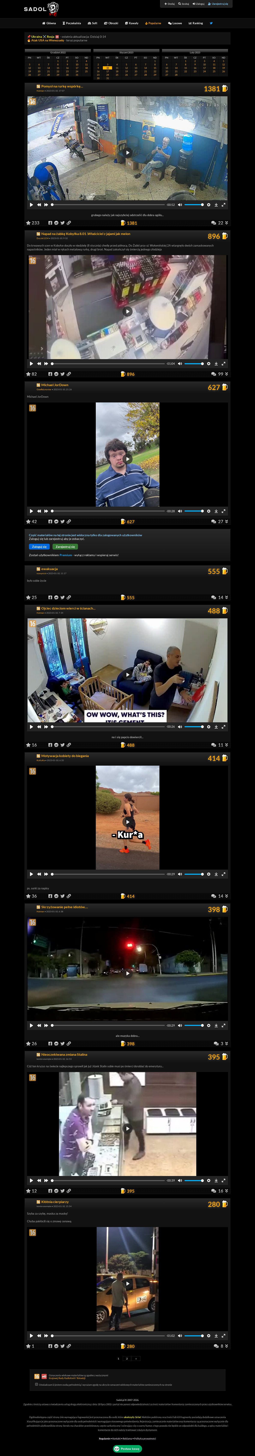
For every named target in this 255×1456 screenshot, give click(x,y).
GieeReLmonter (44, 389)
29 (58, 74)
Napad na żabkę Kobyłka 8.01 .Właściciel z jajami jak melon (85, 234)
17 (77, 67)
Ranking (196, 23)
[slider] (108, 205)
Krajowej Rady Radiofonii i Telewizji (67, 1378)
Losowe (175, 23)
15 (58, 67)
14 (48, 67)
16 (67, 67)
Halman (40, 90)
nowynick (41, 573)
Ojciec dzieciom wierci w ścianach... (68, 608)
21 (48, 71)
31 (77, 74)
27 (39, 74)
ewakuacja (49, 569)
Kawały (131, 23)
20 (39, 71)
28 (48, 74)
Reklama (127, 1438)
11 (86, 64)
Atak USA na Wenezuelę (47, 40)
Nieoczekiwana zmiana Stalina (64, 1054)
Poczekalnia (72, 23)
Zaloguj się (39, 546)
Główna (49, 23)
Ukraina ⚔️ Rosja (42, 36)
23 (67, 71)
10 (77, 64)
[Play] (31, 204)
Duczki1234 (43, 238)
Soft (92, 23)
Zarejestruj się (218, 3)
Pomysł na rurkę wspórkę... (62, 86)
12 (29, 67)
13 (39, 67)
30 (67, 74)
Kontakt (116, 1438)
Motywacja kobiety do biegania (65, 756)
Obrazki (111, 23)
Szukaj (183, 3)
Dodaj (170, 3)
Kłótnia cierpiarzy (55, 1202)
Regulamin (104, 1438)
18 (86, 67)
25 (86, 71)
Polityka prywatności (145, 1438)
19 (29, 71)
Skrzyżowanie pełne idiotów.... (64, 907)
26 (29, 74)
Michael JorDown (54, 385)
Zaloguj (198, 3)
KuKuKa (41, 760)
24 (77, 71)
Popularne (153, 23)
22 (58, 71)
